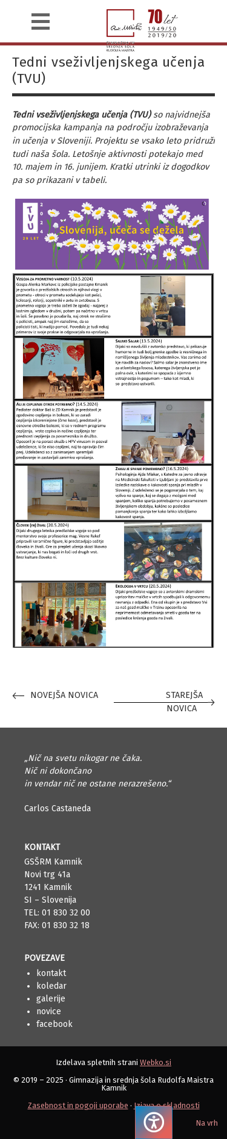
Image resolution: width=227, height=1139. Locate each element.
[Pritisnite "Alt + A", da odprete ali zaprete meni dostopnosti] (154, 1122)
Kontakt (51, 973)
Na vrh (207, 1122)
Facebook (54, 1024)
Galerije (50, 999)
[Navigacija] (40, 21)
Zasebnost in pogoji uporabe (78, 1105)
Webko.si (155, 1062)
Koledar (51, 986)
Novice (48, 1011)
